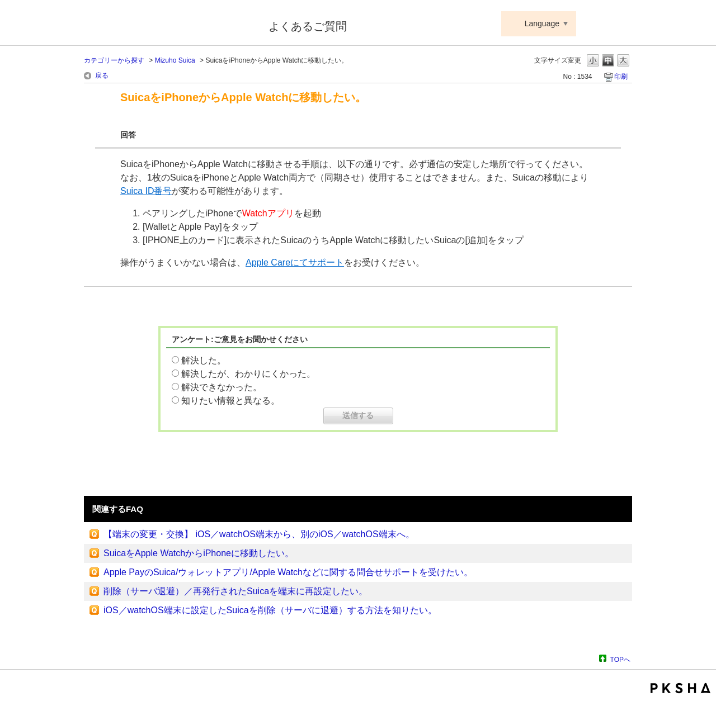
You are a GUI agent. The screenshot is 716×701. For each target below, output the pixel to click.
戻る (102, 75)
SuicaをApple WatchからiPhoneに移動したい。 (198, 553)
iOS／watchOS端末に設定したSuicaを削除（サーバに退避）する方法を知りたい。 (270, 610)
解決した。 (203, 360)
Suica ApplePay (168, 24)
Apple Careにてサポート (295, 262)
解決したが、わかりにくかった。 (248, 373)
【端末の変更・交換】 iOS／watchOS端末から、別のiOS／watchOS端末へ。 (258, 534)
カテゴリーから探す (114, 60)
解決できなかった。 (221, 387)
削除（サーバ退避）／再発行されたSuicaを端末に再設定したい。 (235, 591)
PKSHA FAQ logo (680, 688)
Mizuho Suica (175, 60)
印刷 (621, 76)
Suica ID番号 (146, 191)
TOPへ (620, 659)
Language (542, 23)
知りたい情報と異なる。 (230, 400)
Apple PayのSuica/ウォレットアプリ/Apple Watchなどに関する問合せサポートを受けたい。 (288, 572)
